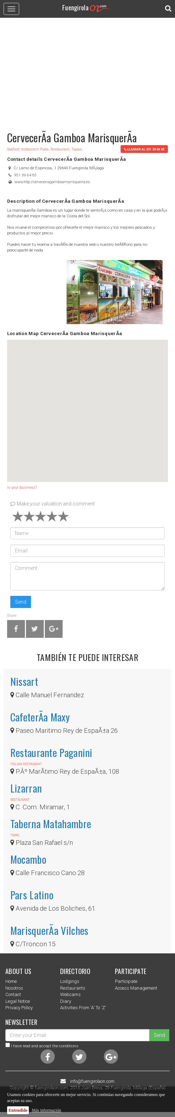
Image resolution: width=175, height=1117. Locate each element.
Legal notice (17, 1001)
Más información (46, 1110)
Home (11, 981)
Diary (65, 1001)
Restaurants (72, 988)
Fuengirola (87, 7)
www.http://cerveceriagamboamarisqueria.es (52, 182)
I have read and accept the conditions (44, 1045)
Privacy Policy (19, 1007)
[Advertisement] (87, 71)
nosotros (14, 988)
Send (20, 602)
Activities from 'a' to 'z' (83, 1007)
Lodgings (69, 981)
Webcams (70, 994)
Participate (126, 981)
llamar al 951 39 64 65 (144, 149)
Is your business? (22, 487)
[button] (87, 404)
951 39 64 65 (25, 175)
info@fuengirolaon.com (92, 1081)
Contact (13, 994)
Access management (136, 988)
